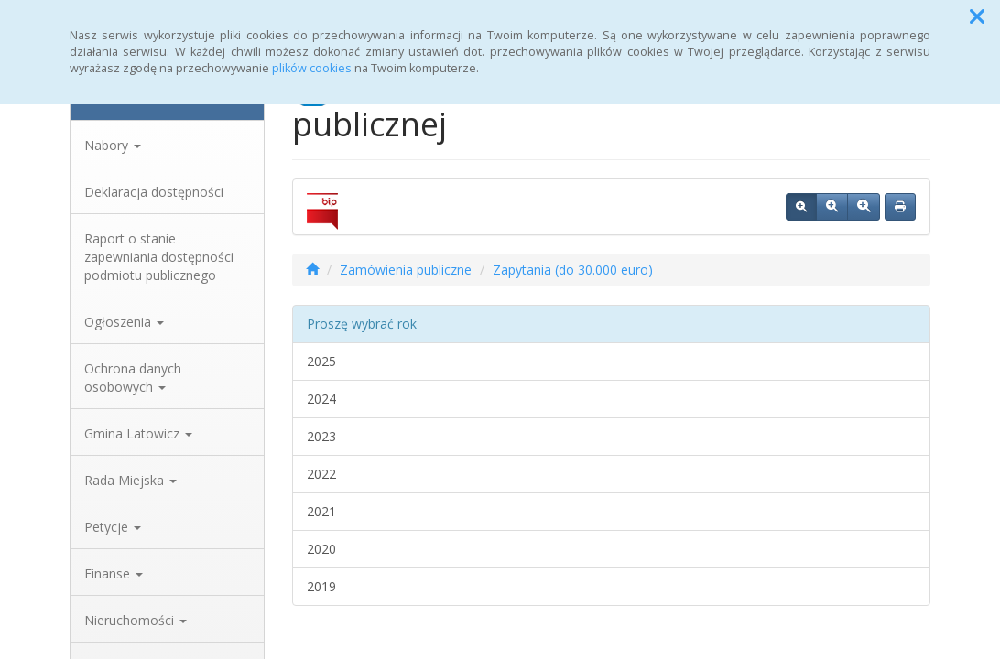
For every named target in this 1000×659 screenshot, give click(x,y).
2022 (321, 473)
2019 (321, 586)
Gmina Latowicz (138, 433)
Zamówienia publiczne (406, 269)
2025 (321, 361)
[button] (977, 16)
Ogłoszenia (124, 321)
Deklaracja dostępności (153, 191)
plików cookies (312, 68)
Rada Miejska (130, 480)
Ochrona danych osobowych (132, 377)
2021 (321, 511)
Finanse (113, 573)
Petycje (112, 526)
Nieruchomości (135, 620)
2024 (321, 398)
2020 (321, 548)
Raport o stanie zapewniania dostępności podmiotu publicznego (159, 257)
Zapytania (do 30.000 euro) (573, 269)
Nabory (112, 145)
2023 (321, 436)
